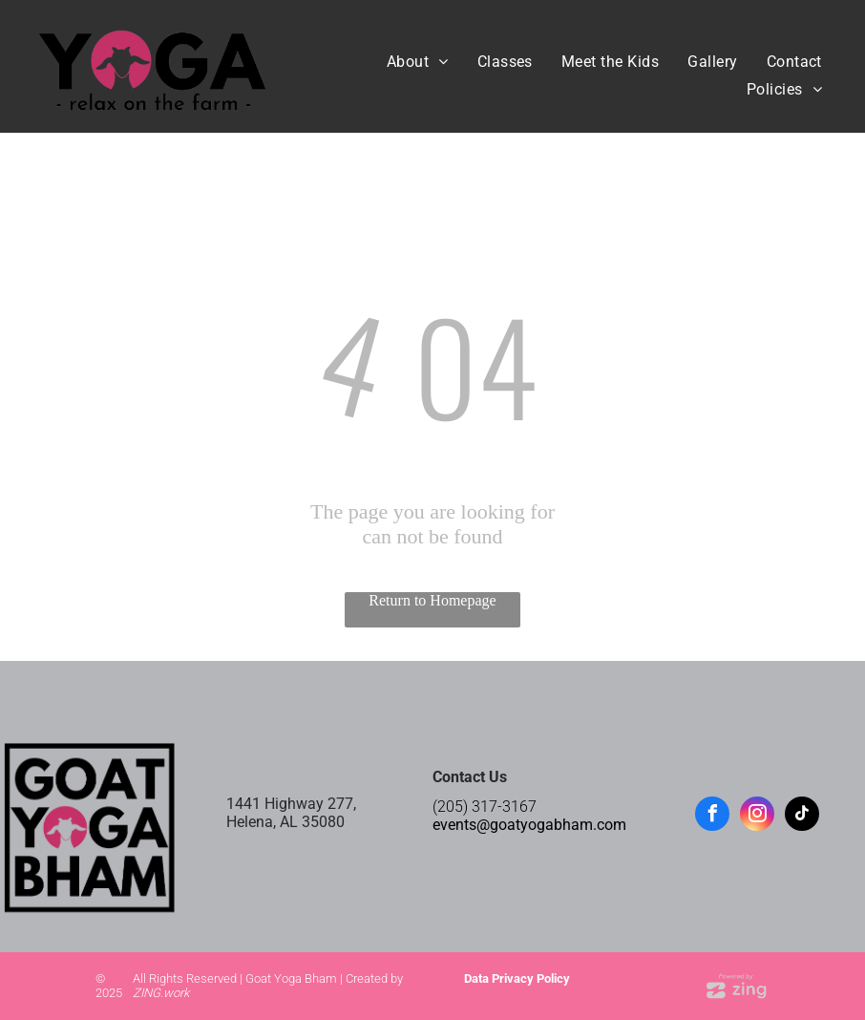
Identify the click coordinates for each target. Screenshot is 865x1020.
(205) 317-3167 (484, 806)
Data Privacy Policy (517, 978)
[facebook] (712, 816)
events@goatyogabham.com (529, 825)
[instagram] (757, 816)
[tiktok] (802, 816)
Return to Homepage (432, 600)
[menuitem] (417, 61)
